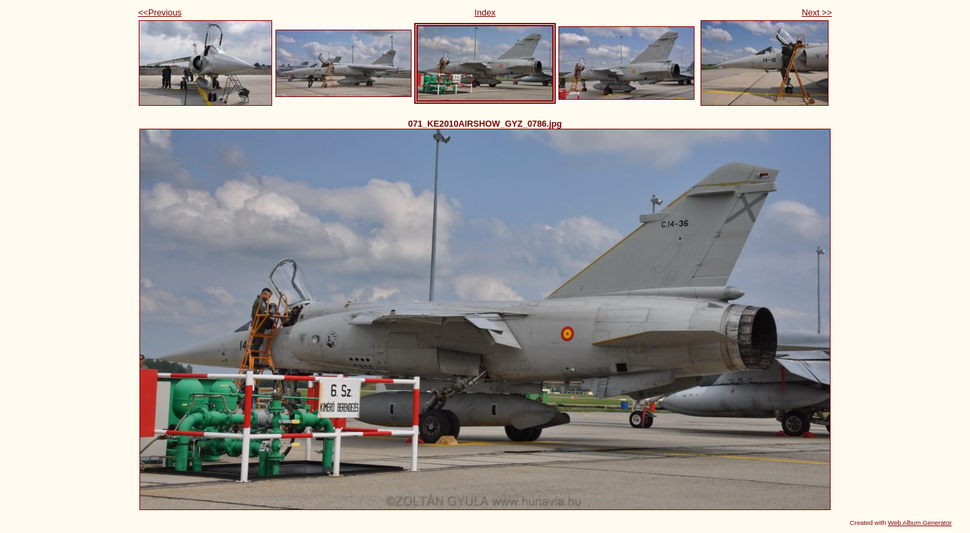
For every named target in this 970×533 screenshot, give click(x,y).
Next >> (817, 12)
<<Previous (160, 12)
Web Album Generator (920, 522)
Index (484, 12)
